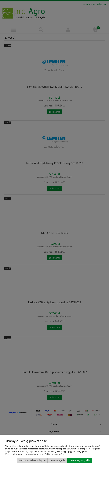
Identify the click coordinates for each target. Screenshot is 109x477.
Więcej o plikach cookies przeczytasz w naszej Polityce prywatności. (34, 454)
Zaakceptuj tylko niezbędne (32, 460)
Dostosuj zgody (57, 460)
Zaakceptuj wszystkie (79, 460)
